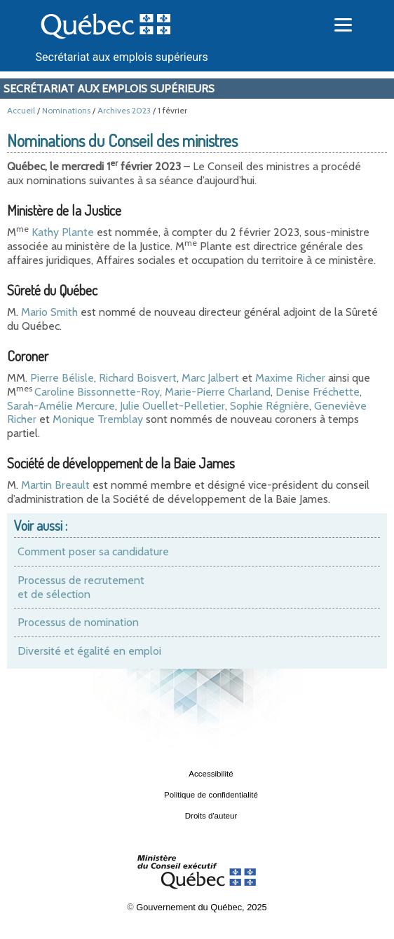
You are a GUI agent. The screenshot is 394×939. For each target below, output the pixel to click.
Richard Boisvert (138, 377)
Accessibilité (211, 774)
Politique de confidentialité (211, 795)
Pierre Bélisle (62, 377)
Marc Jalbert (210, 377)
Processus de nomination (78, 622)
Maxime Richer (290, 377)
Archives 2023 (124, 110)
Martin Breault (55, 485)
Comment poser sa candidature (93, 551)
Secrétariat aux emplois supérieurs (122, 57)
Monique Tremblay (98, 419)
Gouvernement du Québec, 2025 (201, 907)
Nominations (66, 110)
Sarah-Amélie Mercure (61, 405)
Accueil (21, 110)
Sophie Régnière (269, 405)
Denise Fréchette (318, 391)
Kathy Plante (63, 232)
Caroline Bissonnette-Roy (97, 391)
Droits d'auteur (211, 816)
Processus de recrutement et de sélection (81, 587)
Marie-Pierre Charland (218, 391)
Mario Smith (49, 312)
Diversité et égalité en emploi (89, 651)
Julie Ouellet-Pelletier (172, 405)
